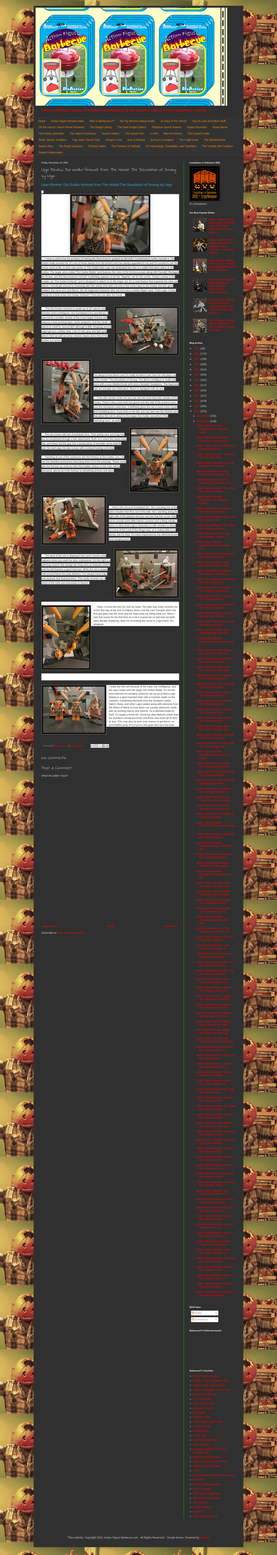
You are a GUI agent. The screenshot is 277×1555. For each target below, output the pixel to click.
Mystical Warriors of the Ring (210, 1461)
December (203, 415)
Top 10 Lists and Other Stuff (208, 121)
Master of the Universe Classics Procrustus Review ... (215, 1141)
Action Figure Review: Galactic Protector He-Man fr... (214, 1285)
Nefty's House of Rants (206, 1466)
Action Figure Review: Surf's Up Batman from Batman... (215, 464)
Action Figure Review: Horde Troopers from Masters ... (213, 1243)
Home (41, 121)
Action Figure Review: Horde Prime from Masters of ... (213, 1251)
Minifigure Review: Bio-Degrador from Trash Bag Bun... (215, 685)
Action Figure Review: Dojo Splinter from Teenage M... (213, 864)
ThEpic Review (202, 1507)
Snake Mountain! (197, 127)
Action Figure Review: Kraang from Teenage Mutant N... (214, 856)
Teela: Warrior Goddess (52, 139)
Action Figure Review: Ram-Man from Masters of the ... (215, 1133)
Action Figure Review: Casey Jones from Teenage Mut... (213, 884)
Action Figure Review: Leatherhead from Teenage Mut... (213, 846)
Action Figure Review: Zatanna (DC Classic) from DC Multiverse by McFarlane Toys (222, 265)
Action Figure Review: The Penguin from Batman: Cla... (214, 481)
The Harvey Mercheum (206, 1498)
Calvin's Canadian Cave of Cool (212, 1389)
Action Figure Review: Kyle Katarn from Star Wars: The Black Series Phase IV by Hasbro (222, 226)
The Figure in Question (206, 1493)
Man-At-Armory (173, 133)
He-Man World (201, 1426)
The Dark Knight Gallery (132, 127)
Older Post (170, 926)
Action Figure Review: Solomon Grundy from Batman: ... (215, 606)
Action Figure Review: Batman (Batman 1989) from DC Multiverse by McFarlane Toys (222, 286)
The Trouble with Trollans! (217, 146)
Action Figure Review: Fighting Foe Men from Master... (214, 1293)
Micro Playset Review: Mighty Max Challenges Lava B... (213, 1006)
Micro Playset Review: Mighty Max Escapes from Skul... (213, 1014)
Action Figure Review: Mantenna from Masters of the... (215, 1184)
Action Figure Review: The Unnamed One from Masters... (215, 1040)
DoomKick (199, 1412)
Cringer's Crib (113, 139)
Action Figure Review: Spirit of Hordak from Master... (214, 1073)
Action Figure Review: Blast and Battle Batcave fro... (215, 447)
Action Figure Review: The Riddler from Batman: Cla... (214, 473)
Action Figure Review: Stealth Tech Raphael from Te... (214, 694)
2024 (197, 358)
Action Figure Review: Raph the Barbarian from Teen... (215, 782)
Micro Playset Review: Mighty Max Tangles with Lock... (213, 989)
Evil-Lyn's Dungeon (162, 139)
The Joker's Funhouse (82, 133)
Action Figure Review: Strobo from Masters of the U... (213, 1065)
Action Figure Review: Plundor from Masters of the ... (214, 1150)
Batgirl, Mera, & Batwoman (209, 1385)
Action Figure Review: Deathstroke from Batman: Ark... (213, 545)
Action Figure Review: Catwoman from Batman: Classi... (212, 500)
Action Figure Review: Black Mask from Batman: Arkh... (213, 564)
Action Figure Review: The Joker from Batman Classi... (215, 490)
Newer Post (49, 926)
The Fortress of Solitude (125, 146)
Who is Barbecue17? (101, 121)
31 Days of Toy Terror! (173, 121)
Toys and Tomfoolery (205, 1516)
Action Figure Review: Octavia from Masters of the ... (214, 1158)
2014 (197, 411)
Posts (197, 1312)
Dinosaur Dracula (203, 1408)
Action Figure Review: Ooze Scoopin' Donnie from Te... (213, 807)
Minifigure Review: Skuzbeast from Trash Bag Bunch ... (214, 677)
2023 (197, 364)
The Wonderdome (214, 139)
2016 (197, 400)
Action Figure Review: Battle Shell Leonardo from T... (213, 910)
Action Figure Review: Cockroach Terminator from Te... (214, 874)
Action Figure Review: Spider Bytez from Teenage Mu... (213, 728)
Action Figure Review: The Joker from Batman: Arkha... (215, 527)
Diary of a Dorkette (204, 1403)
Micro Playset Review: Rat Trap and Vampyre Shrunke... (215, 972)
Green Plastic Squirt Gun (208, 1421)
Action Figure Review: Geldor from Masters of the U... (213, 1277)
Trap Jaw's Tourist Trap (86, 139)
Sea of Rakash (136, 139)
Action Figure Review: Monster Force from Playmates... (214, 964)
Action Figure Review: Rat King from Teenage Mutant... (215, 773)
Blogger (204, 1537)
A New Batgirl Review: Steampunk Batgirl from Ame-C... (215, 641)
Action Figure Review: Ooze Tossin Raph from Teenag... (214, 798)
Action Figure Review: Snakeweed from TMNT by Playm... (213, 755)
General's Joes (202, 1417)
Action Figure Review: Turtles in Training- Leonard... (215, 815)
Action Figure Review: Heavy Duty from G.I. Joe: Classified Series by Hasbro (222, 325)
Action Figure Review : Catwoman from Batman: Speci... (212, 429)
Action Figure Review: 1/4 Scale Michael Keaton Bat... (215, 623)
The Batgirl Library (101, 127)
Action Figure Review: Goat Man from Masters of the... (215, 1260)
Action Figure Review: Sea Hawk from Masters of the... (215, 1107)
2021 (197, 374)
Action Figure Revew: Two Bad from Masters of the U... (214, 1048)
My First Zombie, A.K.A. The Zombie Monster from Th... (213, 930)
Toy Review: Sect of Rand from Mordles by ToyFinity (214, 955)
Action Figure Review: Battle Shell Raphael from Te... (213, 901)
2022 (197, 369)
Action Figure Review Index (67, 121)
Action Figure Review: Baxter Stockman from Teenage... (213, 893)
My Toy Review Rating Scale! (137, 121)
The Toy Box (200, 1502)
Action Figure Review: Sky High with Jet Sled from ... (215, 1091)
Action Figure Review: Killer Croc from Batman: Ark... (216, 518)
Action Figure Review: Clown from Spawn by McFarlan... (213, 668)
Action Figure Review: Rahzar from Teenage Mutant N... (214, 790)
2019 (197, 385)
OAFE (196, 1470)
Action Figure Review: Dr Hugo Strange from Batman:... (214, 614)
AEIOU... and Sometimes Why (211, 1380)
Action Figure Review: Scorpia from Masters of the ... (214, 1116)
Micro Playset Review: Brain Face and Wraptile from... (213, 980)
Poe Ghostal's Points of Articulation (214, 1475)
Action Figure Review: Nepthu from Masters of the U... (214, 1167)
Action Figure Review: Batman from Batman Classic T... (214, 510)
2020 (197, 380)
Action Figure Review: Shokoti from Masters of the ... (214, 1099)
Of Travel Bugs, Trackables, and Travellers (171, 146)
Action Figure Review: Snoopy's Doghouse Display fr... (215, 938)
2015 (197, 406)
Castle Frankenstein (50, 152)
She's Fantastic (202, 1488)
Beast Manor (220, 127)
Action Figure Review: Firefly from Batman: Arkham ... (213, 535)
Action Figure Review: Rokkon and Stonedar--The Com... (214, 1124)
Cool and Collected (204, 1394)
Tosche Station (110, 133)
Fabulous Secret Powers (166, 127)
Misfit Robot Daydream (206, 1457)
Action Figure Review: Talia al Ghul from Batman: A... (213, 598)
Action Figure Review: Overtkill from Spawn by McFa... (214, 660)
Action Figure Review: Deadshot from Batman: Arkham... (215, 555)
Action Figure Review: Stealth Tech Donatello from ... (214, 719)
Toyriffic (197, 1511)
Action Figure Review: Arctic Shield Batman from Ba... (213, 631)
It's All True (199, 1435)
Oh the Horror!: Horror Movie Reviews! (61, 127)
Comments (200, 1319)
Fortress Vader (97, 146)
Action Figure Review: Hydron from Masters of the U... (214, 1234)
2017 (197, 395)
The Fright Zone (189, 139)
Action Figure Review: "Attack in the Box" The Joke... (215, 456)
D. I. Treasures (202, 1398)
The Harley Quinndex (51, 133)
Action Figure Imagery (206, 1376)
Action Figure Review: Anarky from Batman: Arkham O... (213, 589)
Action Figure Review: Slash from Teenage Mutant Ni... (213, 765)
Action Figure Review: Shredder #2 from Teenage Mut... (215, 745)
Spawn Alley (45, 146)
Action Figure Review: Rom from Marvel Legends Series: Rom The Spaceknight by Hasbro (222, 306)
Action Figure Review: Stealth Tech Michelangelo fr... (214, 702)
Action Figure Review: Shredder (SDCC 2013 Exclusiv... (215, 736)
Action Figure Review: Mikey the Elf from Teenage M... (215, 835)
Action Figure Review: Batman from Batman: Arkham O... (214, 572)
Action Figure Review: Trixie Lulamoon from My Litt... (213, 947)
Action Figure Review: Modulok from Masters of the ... (214, 1175)
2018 (197, 390)
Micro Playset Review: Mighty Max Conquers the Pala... (213, 1023)
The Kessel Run (134, 133)
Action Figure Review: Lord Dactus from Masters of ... (213, 1192)
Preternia (198, 1479)
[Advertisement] (109, 892)
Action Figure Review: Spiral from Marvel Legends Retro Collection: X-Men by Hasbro (222, 246)
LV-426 (154, 133)
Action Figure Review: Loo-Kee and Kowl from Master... (214, 1200)
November (203, 421)
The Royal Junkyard (71, 146)
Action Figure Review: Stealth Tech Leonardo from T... (214, 711)
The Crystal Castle (198, 133)
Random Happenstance (207, 1484)
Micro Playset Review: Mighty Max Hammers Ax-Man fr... (213, 998)
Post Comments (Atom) (72, 932)
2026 (197, 348)
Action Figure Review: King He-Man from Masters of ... (215, 1209)
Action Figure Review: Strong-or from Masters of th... (215, 1057)
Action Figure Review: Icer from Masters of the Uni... (215, 1226)
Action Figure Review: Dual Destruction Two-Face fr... (213, 439)
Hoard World (200, 1430)
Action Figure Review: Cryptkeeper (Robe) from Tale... (212, 920)
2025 (197, 353)
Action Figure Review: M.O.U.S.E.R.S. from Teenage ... (215, 826)
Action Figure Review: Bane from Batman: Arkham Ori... (216, 581)
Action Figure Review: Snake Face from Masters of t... (213, 1082)
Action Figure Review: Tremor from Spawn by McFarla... (214, 652)
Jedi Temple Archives (205, 1439)
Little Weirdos (201, 1444)
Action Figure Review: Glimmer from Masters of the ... (214, 1268)
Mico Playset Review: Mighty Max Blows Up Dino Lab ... (213, 1031)
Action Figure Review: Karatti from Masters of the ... (213, 1217)
